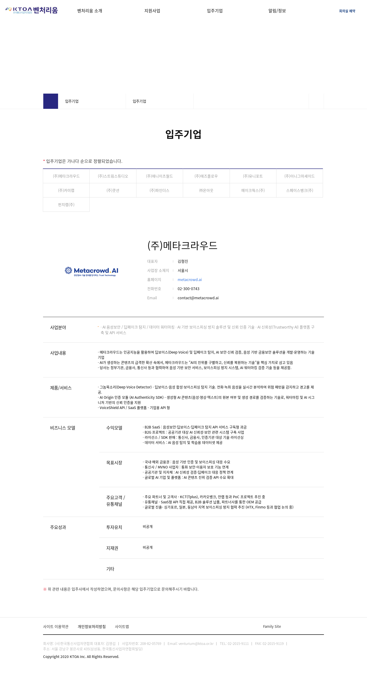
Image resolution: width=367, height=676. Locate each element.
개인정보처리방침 (92, 626)
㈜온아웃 (206, 190)
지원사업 (152, 11)
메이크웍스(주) (253, 190)
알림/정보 (277, 11)
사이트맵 (122, 626)
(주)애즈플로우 (206, 176)
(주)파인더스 (159, 190)
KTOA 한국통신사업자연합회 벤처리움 (32, 10)
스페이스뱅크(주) (299, 190)
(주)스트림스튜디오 (113, 176)
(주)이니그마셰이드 (299, 176)
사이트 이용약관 (56, 626)
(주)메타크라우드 (66, 176)
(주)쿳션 (112, 190)
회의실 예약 (347, 10)
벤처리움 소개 (89, 11)
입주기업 (215, 11)
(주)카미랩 (66, 190)
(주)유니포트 (253, 176)
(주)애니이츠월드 (159, 176)
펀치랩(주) (66, 204)
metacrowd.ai (190, 279)
